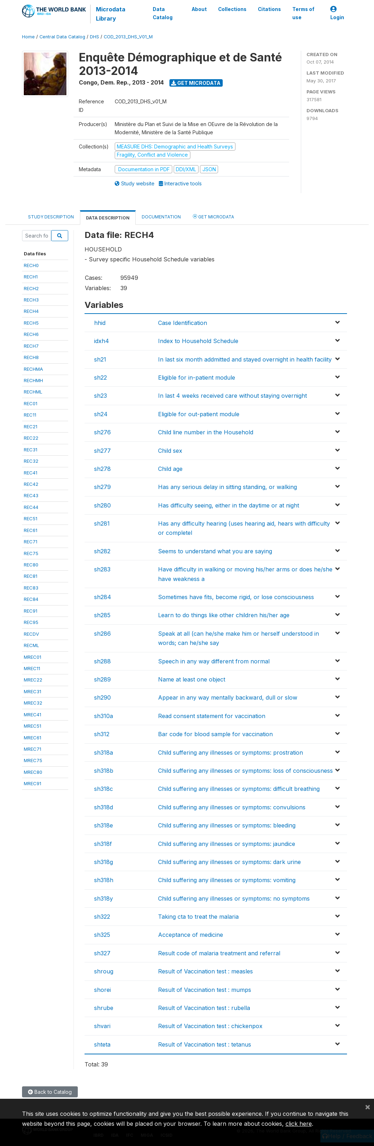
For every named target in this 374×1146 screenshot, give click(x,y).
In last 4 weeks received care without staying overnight (232, 395)
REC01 (30, 403)
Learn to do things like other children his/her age (223, 615)
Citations (269, 9)
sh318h (103, 880)
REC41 (30, 473)
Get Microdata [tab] (213, 216)
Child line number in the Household (205, 432)
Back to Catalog (50, 1092)
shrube (103, 1007)
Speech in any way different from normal (214, 661)
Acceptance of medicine (190, 934)
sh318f (103, 843)
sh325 (102, 934)
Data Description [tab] (108, 218)
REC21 (30, 426)
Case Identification (182, 322)
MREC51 (32, 726)
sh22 (100, 377)
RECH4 (31, 311)
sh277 (102, 450)
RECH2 (31, 288)
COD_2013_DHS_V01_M (128, 36)
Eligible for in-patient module (196, 377)
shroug (103, 971)
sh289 (102, 679)
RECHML (33, 392)
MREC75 (33, 760)
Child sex (170, 450)
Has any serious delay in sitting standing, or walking (227, 486)
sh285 (102, 615)
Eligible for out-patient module (198, 414)
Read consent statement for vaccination (211, 715)
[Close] (367, 1106)
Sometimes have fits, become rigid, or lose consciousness (236, 597)
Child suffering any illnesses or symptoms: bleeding (227, 825)
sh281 (102, 523)
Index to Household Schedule (198, 340)
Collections (232, 9)
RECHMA (33, 369)
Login (337, 13)
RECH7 (31, 346)
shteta (102, 1044)
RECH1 (31, 276)
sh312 (101, 734)
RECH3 (31, 300)
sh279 (102, 486)
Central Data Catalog (62, 36)
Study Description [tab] (51, 216)
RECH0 (31, 265)
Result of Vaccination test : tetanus (204, 1044)
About (198, 9)
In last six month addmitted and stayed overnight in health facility (245, 359)
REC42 (31, 484)
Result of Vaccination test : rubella (204, 1007)
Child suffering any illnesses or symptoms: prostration (230, 752)
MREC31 (32, 691)
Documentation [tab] (161, 216)
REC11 (30, 415)
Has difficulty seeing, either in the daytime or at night (228, 505)
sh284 (102, 597)
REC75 (31, 553)
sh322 (102, 916)
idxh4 (101, 340)
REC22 (31, 438)
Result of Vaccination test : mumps (204, 989)
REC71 (30, 541)
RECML (31, 645)
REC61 (30, 530)
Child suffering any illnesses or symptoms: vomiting (227, 880)
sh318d (103, 807)
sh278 (102, 468)
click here (299, 1123)
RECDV (31, 634)
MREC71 (32, 749)
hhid (99, 322)
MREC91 (32, 783)
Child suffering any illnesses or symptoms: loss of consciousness (245, 770)
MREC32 (33, 703)
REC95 (31, 622)
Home (28, 36)
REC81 (30, 576)
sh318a (103, 752)
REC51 (30, 518)
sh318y (103, 898)
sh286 (102, 633)
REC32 (31, 461)
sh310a (103, 715)
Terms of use (303, 13)
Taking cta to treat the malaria (198, 916)
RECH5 (31, 323)
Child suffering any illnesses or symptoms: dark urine (229, 861)
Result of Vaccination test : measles (205, 971)
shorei (102, 989)
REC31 (30, 449)
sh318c (103, 788)
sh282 (102, 551)
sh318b (103, 770)
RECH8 (31, 357)
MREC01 (32, 657)
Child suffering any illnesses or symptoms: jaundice (226, 843)
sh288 (102, 661)
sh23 (100, 395)
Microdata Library (110, 14)
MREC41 (32, 714)
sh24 (101, 414)
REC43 (31, 495)
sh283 (102, 569)
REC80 (31, 564)
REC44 (31, 507)
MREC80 (33, 772)
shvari (102, 1026)
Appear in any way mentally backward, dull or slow (227, 697)
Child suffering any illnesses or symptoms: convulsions (231, 807)
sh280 (102, 505)
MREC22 (33, 680)
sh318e (103, 825)
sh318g (103, 861)
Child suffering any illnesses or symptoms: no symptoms (234, 898)
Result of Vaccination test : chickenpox (210, 1026)
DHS (94, 36)
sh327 (102, 953)
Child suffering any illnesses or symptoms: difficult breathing (239, 788)
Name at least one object (191, 679)
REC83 (31, 588)
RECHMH (33, 380)
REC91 (30, 611)
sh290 (102, 697)
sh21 (100, 359)
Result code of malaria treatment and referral (219, 953)
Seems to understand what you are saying (215, 551)
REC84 (31, 599)
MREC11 (32, 668)
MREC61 (32, 737)
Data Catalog (163, 13)
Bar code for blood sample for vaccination (215, 734)
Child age (170, 468)
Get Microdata (196, 83)
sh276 (102, 432)
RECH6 (31, 334)
